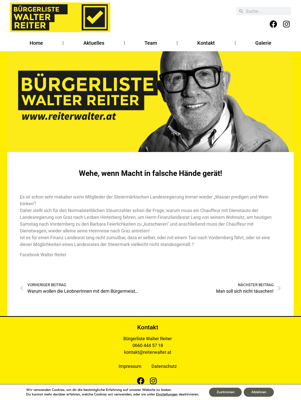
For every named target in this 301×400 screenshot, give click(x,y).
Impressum (130, 366)
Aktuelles (93, 43)
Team (150, 43)
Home (36, 43)
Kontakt (206, 43)
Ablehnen (258, 392)
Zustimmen (225, 392)
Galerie (263, 43)
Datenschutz (164, 366)
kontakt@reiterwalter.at (147, 352)
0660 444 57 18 (147, 345)
